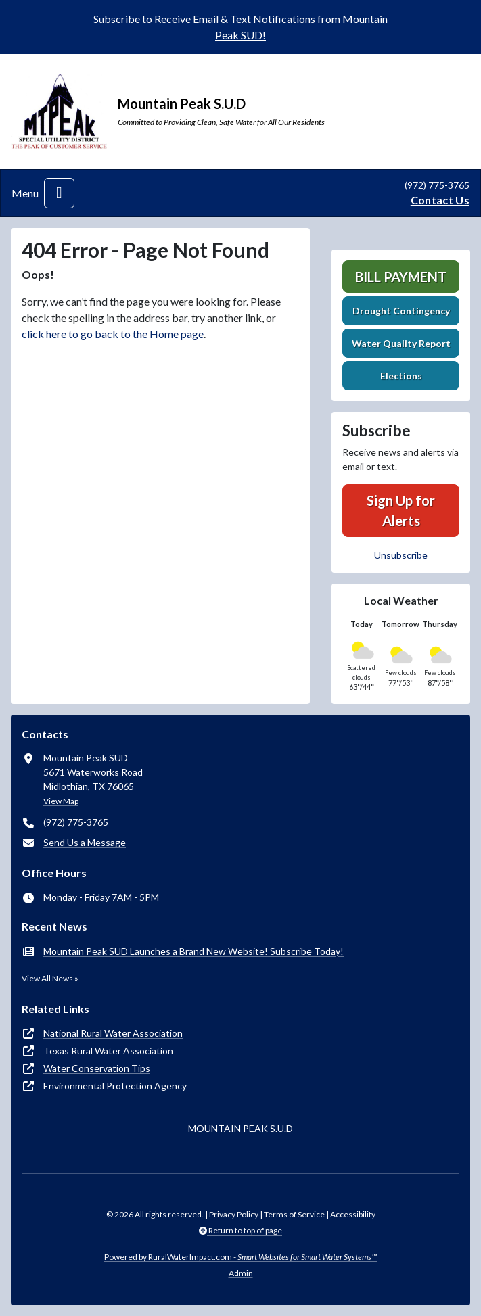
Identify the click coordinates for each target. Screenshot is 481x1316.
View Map (60, 801)
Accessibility (352, 1214)
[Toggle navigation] (59, 193)
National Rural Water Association (113, 1033)
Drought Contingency (401, 310)
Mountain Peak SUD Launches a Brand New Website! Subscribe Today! (193, 951)
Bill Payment (400, 276)
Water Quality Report (401, 343)
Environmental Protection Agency (115, 1085)
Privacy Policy (233, 1214)
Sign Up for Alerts (401, 510)
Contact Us (440, 199)
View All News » (50, 978)
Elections (401, 375)
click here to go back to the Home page (113, 333)
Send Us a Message (84, 842)
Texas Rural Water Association (108, 1050)
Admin (241, 1273)
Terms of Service (294, 1214)
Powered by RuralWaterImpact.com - (240, 1257)
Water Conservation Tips (96, 1068)
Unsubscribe (401, 555)
